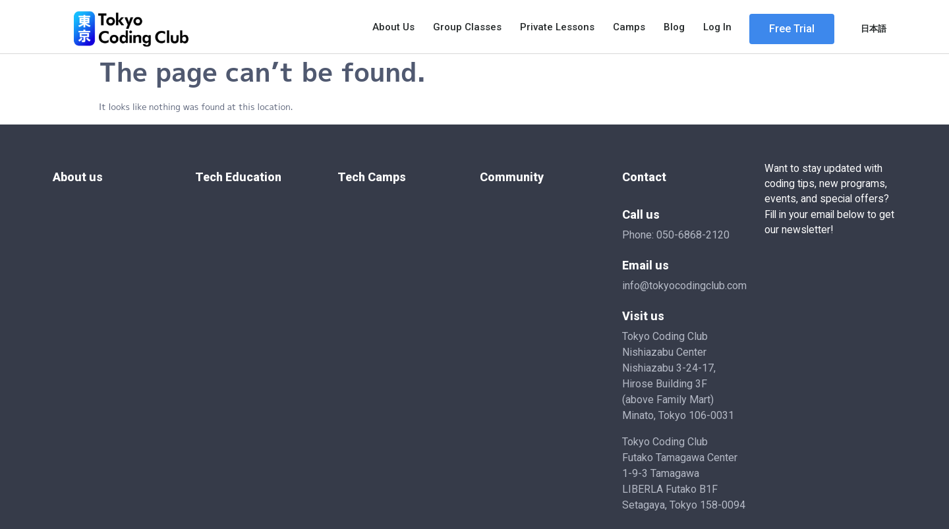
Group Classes (467, 27)
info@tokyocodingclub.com (684, 285)
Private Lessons (557, 27)
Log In (717, 27)
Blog (674, 27)
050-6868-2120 (693, 235)
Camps (629, 27)
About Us (393, 27)
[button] (791, 29)
